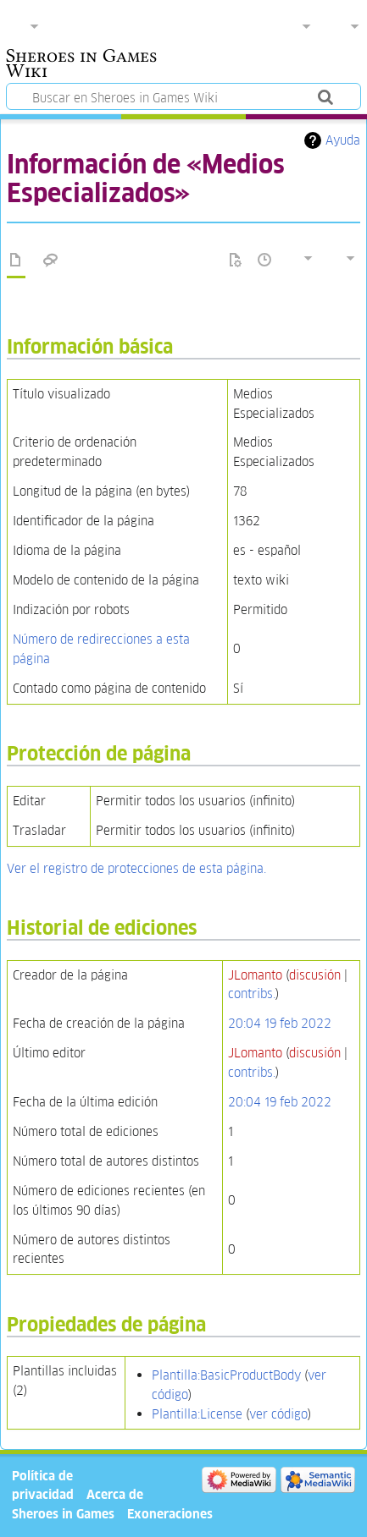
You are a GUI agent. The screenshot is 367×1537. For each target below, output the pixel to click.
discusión (315, 975)
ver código (278, 1414)
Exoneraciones (170, 1514)
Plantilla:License (197, 1414)
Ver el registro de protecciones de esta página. (136, 868)
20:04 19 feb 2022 (279, 1023)
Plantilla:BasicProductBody (226, 1375)
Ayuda (342, 140)
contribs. (251, 993)
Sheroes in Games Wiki (81, 65)
